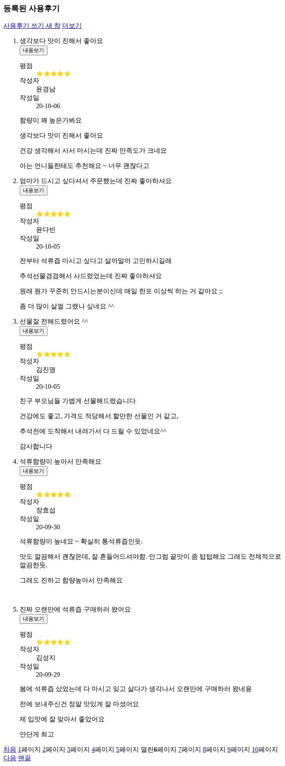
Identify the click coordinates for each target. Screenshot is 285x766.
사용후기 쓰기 (32, 25)
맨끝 (24, 758)
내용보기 (33, 50)
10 (255, 749)
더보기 (72, 25)
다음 (9, 758)
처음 (9, 749)
